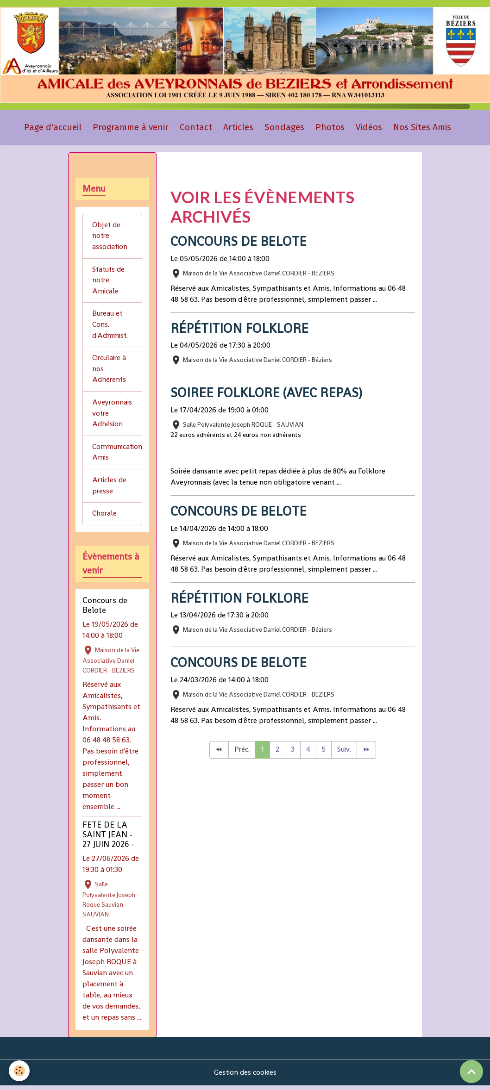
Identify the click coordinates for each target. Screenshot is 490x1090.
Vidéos (369, 128)
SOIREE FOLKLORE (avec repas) (268, 394)
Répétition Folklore (240, 329)
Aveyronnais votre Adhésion (112, 417)
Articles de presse (110, 490)
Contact (196, 128)
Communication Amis (117, 456)
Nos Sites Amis (422, 128)
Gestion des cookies (245, 1077)
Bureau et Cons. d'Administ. (110, 327)
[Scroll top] (471, 1071)
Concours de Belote (240, 242)
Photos (330, 128)
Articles (238, 128)
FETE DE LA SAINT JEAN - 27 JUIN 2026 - (108, 839)
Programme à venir (131, 128)
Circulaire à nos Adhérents (110, 372)
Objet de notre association (110, 237)
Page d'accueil (53, 128)
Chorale (104, 518)
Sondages (284, 128)
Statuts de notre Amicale (109, 282)
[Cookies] (19, 1070)
